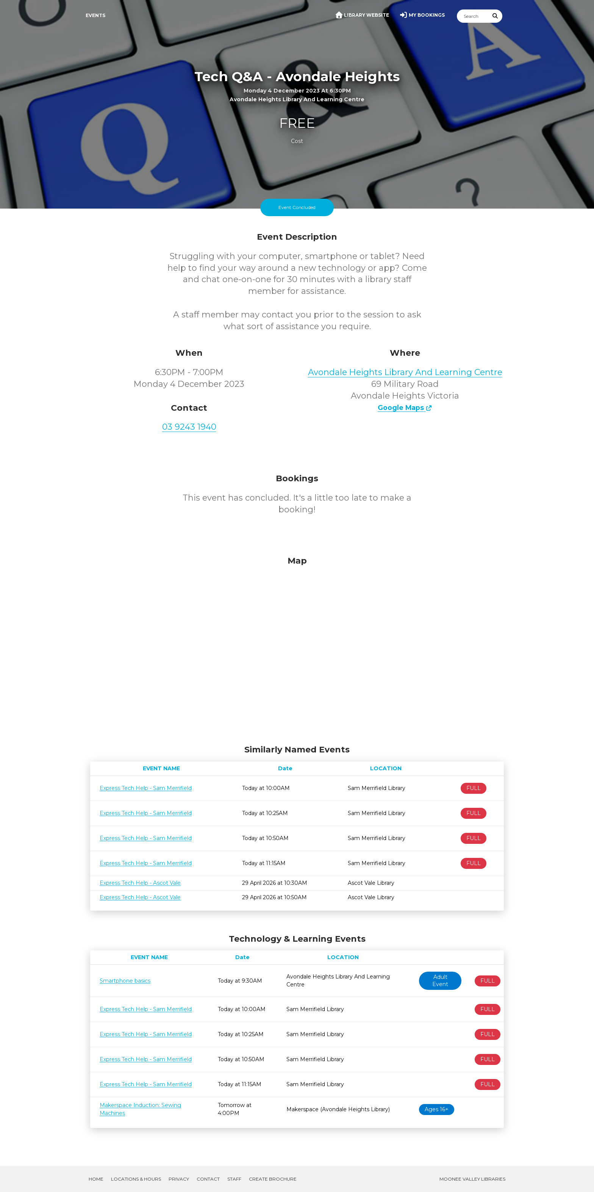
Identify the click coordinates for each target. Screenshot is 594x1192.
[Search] (473, 16)
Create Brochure (273, 1179)
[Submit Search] (495, 16)
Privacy (179, 1179)
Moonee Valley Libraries (472, 1179)
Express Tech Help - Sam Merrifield (146, 788)
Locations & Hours (136, 1179)
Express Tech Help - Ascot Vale (140, 882)
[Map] (297, 648)
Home (96, 1179)
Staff (234, 1179)
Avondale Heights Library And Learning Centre (405, 372)
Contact (208, 1179)
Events (95, 15)
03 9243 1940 (189, 427)
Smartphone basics (125, 980)
